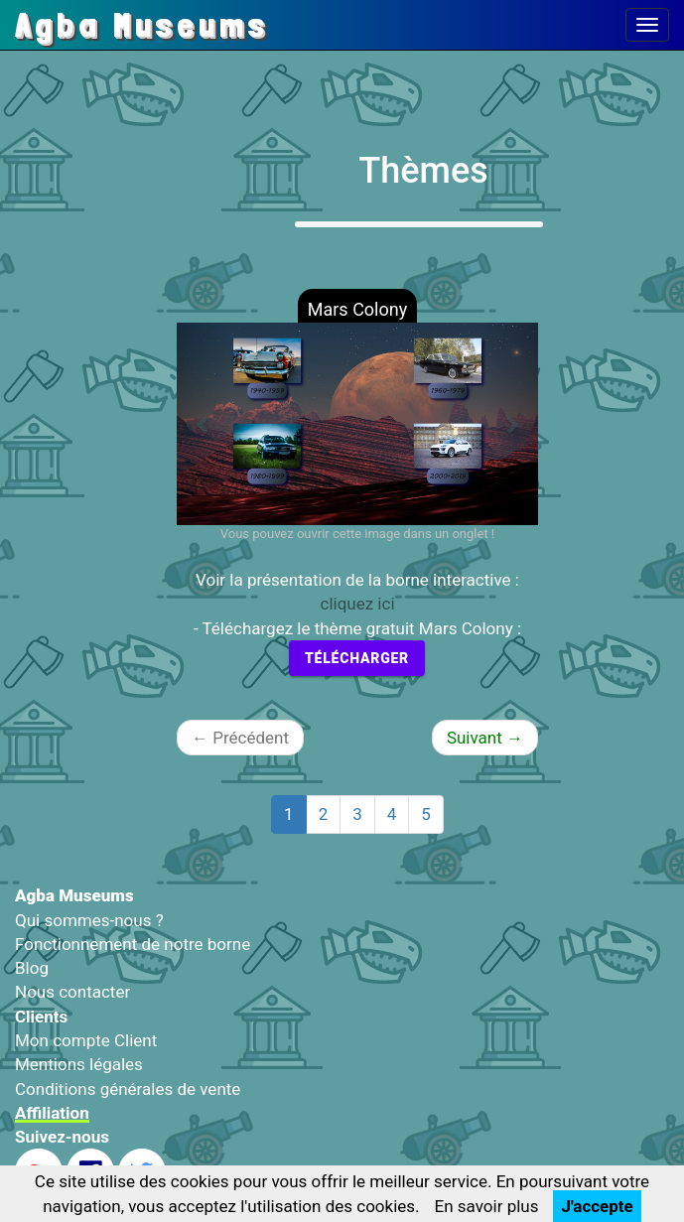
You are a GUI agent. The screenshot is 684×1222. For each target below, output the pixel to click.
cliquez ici (357, 603)
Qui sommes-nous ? (89, 920)
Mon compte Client (86, 1040)
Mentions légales (79, 1064)
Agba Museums (142, 24)
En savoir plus (487, 1206)
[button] (204, 424)
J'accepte (596, 1206)
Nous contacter (72, 992)
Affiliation (52, 1113)
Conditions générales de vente (127, 1089)
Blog (32, 968)
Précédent (240, 737)
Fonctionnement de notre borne (132, 944)
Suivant (485, 737)
